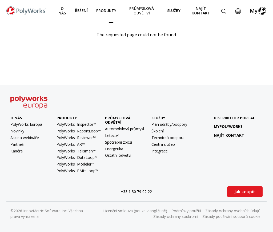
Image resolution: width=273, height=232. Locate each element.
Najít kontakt (201, 10)
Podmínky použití (186, 210)
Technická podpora (167, 137)
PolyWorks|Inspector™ (76, 124)
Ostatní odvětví (118, 155)
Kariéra (16, 151)
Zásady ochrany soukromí (175, 216)
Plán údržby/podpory (169, 124)
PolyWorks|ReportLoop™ (79, 130)
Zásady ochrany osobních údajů (232, 210)
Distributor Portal (234, 117)
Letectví (112, 135)
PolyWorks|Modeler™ (75, 164)
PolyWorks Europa (26, 124)
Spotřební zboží (118, 142)
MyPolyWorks (224, 126)
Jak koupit (245, 192)
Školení (157, 130)
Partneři (17, 144)
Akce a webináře (24, 137)
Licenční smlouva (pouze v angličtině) (135, 210)
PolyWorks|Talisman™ (76, 151)
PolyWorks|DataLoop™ (77, 157)
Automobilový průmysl (124, 128)
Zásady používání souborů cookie (231, 216)
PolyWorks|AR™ (71, 144)
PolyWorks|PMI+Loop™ (77, 170)
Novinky (17, 130)
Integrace (159, 151)
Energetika (114, 148)
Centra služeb (163, 144)
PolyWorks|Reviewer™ (76, 137)
